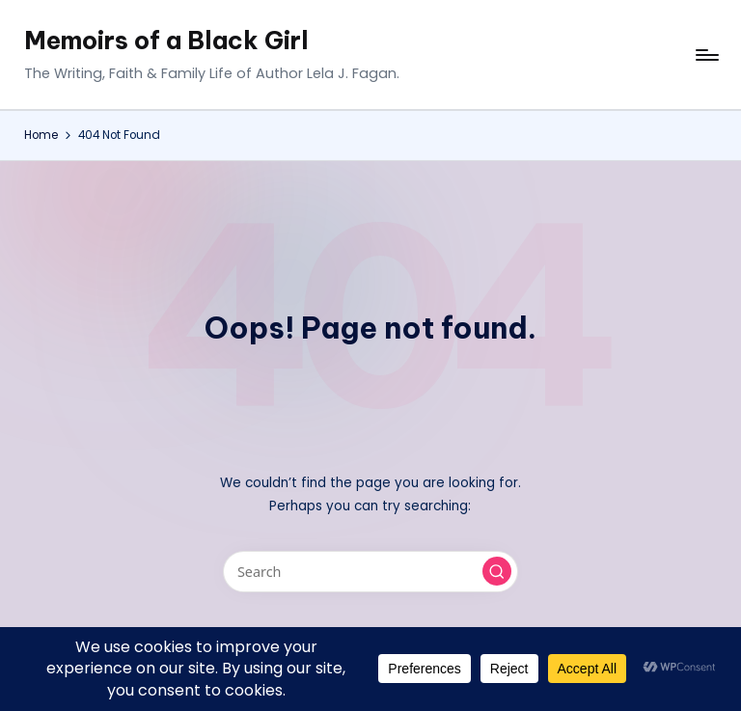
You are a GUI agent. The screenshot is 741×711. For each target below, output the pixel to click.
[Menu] (706, 55)
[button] (496, 571)
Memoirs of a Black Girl (166, 40)
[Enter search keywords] (370, 571)
